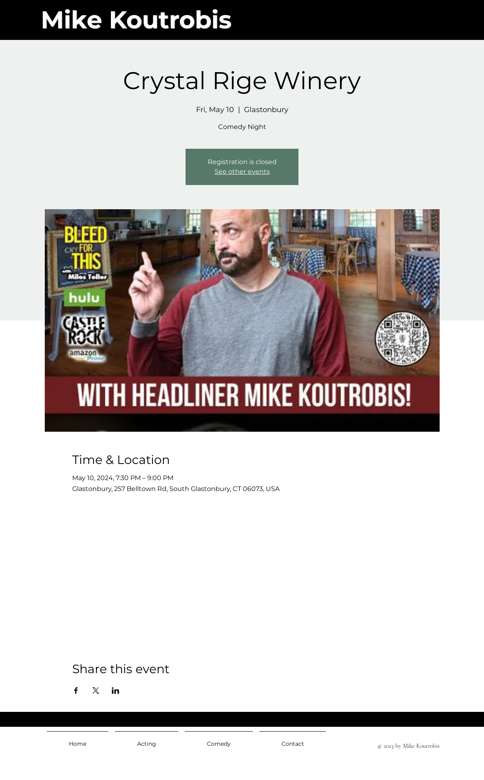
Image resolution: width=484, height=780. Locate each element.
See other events (242, 171)
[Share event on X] (96, 690)
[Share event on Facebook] (76, 690)
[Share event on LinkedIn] (115, 690)
